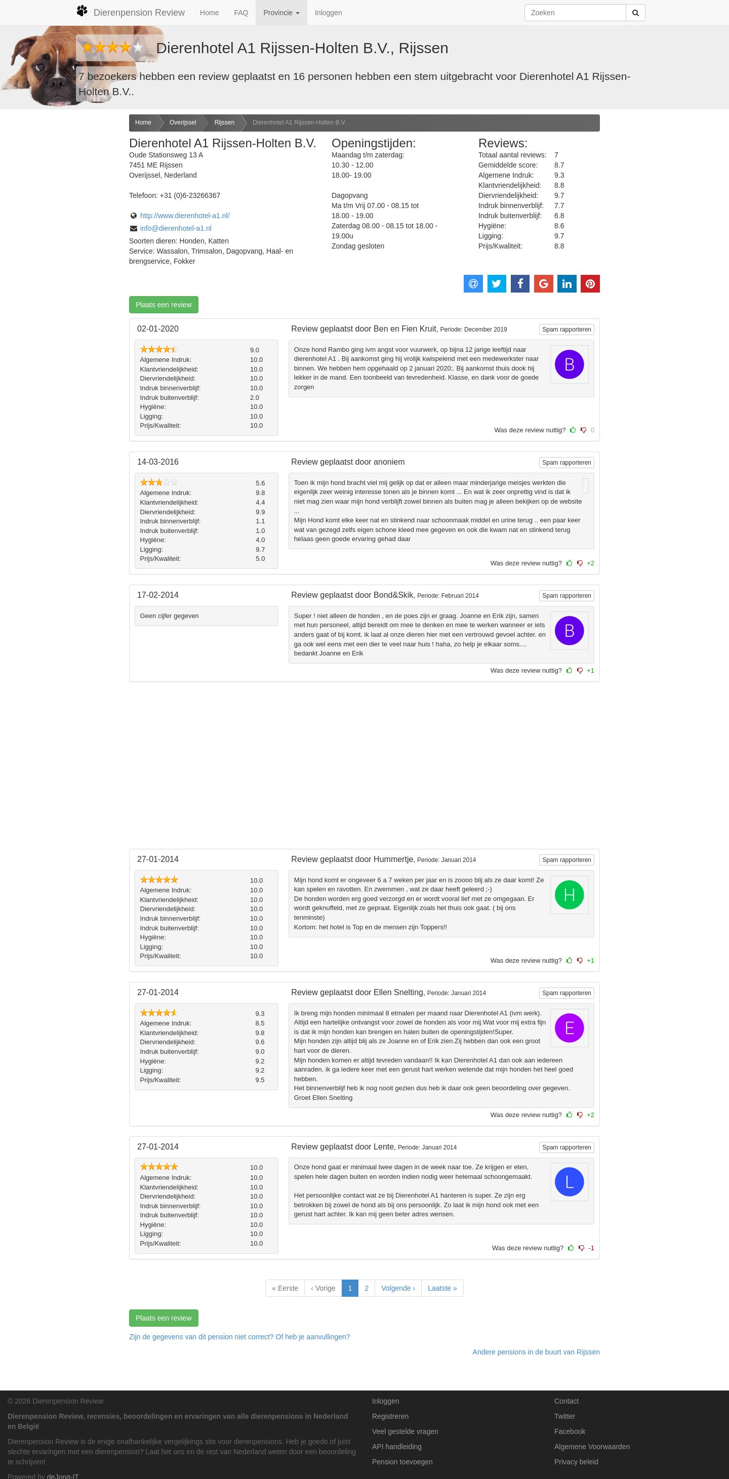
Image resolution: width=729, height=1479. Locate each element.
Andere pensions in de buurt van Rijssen (536, 1352)
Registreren (390, 1416)
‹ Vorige (323, 1288)
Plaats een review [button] (164, 305)
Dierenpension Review (130, 11)
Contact (566, 1401)
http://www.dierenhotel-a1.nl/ (185, 216)
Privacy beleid (576, 1462)
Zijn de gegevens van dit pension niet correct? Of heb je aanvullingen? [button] (239, 1337)
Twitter (564, 1416)
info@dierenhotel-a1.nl (176, 228)
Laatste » (442, 1288)
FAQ (241, 13)
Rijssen (224, 122)
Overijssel (183, 122)
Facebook (569, 1431)
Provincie (281, 13)
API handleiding (397, 1447)
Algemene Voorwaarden (592, 1447)
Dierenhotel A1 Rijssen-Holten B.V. (299, 122)
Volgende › (398, 1288)
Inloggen (328, 13)
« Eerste (285, 1288)
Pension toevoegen (402, 1462)
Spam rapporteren (566, 329)
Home (209, 13)
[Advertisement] (61, 274)
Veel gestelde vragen (405, 1431)
